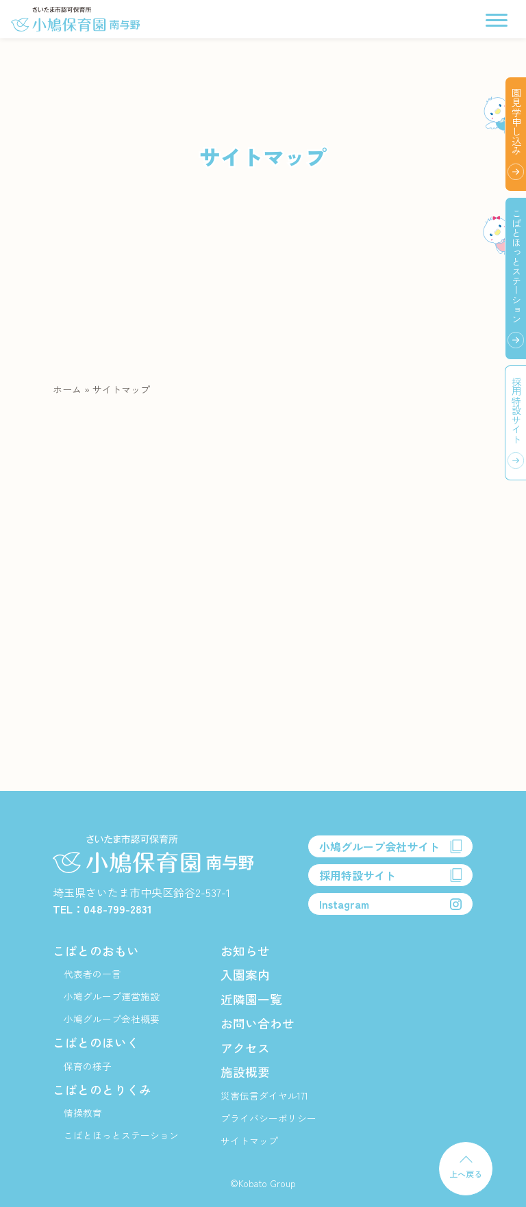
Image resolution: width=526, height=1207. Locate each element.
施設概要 (245, 1071)
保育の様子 (88, 1066)
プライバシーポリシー (268, 1118)
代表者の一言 (92, 974)
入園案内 (245, 974)
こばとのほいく (96, 1042)
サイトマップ (249, 1140)
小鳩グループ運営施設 (112, 996)
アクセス (245, 1047)
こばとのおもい (96, 950)
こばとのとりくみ (102, 1089)
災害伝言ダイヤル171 (264, 1095)
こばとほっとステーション (121, 1135)
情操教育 (83, 1112)
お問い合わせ (258, 1023)
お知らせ (245, 950)
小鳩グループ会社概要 (112, 1019)
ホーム (67, 389)
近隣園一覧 (251, 999)
